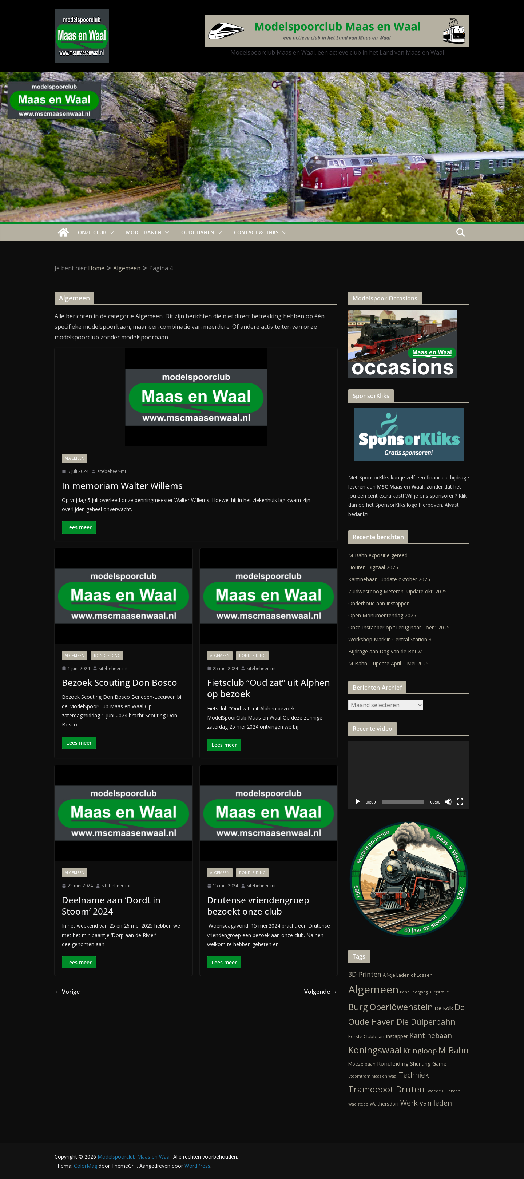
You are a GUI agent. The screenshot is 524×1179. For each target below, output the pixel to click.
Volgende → (320, 992)
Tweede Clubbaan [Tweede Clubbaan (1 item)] (443, 1091)
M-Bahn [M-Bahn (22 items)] (453, 1050)
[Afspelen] (357, 801)
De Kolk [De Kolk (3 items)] (443, 1008)
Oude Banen (197, 232)
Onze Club (92, 232)
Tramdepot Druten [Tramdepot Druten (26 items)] (386, 1089)
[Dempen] (448, 801)
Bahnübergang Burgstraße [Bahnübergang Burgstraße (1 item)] (424, 992)
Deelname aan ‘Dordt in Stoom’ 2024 (111, 905)
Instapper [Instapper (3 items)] (397, 1036)
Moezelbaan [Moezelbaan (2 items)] (362, 1063)
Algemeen (74, 458)
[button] (110, 232)
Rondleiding (107, 655)
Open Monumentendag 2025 (382, 615)
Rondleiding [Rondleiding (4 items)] (393, 1063)
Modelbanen (144, 232)
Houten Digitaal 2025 (373, 567)
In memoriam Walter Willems (122, 485)
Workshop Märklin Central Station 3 (390, 639)
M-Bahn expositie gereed (378, 555)
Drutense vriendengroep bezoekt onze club (258, 905)
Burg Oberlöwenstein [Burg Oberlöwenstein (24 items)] (390, 1007)
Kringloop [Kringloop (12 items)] (420, 1051)
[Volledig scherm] (460, 801)
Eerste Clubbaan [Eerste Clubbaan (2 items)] (366, 1036)
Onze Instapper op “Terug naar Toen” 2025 (399, 627)
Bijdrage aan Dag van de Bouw (385, 651)
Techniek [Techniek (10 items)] (414, 1075)
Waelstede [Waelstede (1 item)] (358, 1104)
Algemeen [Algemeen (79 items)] (373, 989)
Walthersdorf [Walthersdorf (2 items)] (384, 1103)
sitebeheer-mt (111, 471)
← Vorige (67, 992)
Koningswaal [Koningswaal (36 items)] (375, 1050)
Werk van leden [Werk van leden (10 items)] (426, 1103)
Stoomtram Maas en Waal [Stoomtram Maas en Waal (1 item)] (372, 1076)
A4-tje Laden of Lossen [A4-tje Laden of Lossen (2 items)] (408, 975)
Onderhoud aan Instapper (378, 603)
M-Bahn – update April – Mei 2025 (388, 663)
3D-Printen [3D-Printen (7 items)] (364, 974)
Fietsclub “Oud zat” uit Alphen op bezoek (268, 688)
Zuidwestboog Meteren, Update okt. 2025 (397, 591)
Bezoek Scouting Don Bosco (119, 682)
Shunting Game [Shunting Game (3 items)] (428, 1063)
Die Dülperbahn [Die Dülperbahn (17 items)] (426, 1021)
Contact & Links (256, 232)
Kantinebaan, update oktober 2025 (389, 579)
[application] (408, 775)
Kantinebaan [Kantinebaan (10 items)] (430, 1035)
